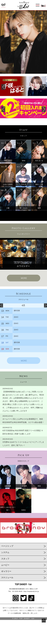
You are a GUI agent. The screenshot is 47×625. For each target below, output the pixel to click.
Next (44, 42)
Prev (3, 42)
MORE (24, 278)
